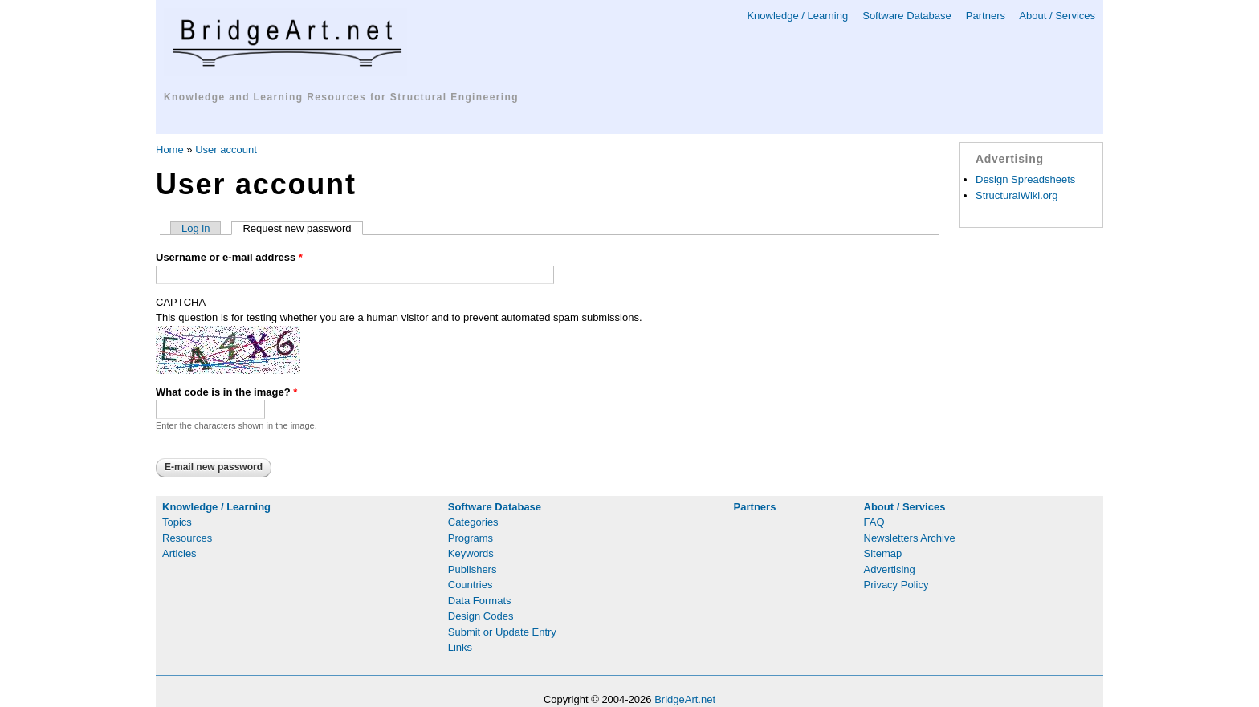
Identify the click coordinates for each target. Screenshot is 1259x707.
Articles (179, 553)
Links (460, 647)
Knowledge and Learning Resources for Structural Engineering (341, 97)
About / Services (1057, 16)
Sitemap (883, 553)
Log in (195, 228)
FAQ (874, 522)
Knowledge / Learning (797, 16)
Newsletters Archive (909, 538)
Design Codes (481, 616)
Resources (187, 538)
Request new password (302, 228)
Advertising (889, 569)
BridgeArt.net (684, 699)
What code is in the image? (226, 392)
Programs (470, 538)
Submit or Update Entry (502, 632)
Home (170, 150)
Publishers (472, 569)
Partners (985, 16)
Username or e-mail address (229, 257)
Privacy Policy (896, 585)
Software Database (906, 16)
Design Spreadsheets (1025, 179)
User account (226, 150)
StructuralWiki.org (1017, 195)
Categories (473, 522)
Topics (177, 522)
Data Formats (479, 601)
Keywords (471, 553)
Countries (470, 585)
